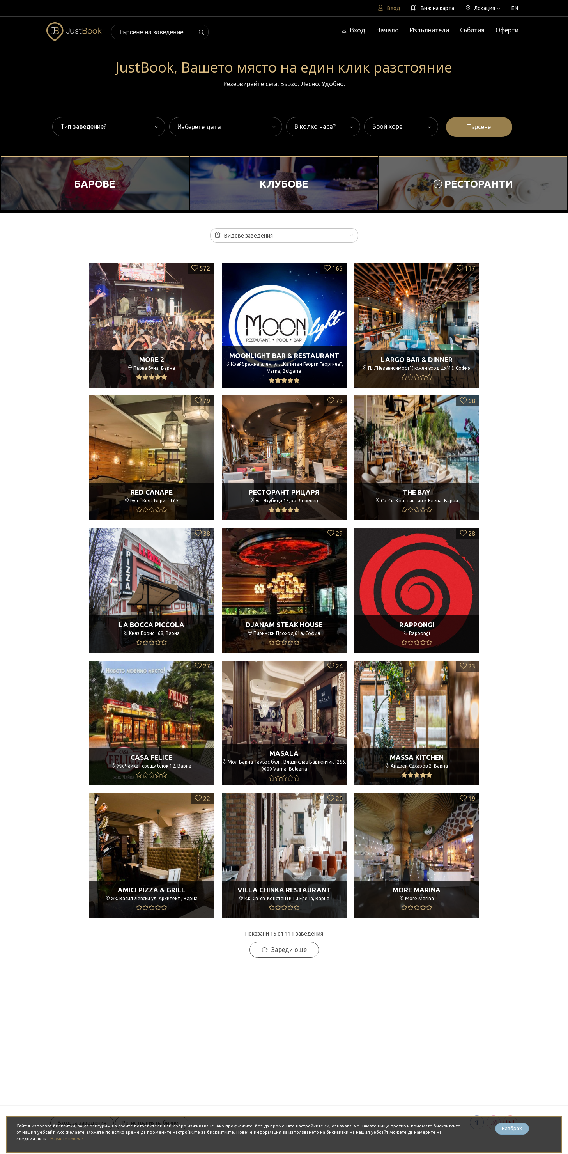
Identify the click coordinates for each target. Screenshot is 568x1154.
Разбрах (512, 1129)
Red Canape (151, 492)
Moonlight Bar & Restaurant (284, 354)
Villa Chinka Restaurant (284, 889)
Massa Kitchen (416, 757)
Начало (387, 30)
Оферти (506, 30)
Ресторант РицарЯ (284, 492)
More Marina (416, 889)
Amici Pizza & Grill (152, 889)
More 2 (151, 359)
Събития (472, 30)
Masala (284, 752)
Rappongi (416, 624)
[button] (284, 235)
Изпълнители (429, 30)
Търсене (479, 126)
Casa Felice (151, 757)
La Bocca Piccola (152, 624)
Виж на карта (432, 8)
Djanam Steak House (284, 624)
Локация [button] (482, 8)
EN (514, 8)
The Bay (416, 492)
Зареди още (284, 949)
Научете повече (68, 1138)
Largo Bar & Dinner (416, 359)
